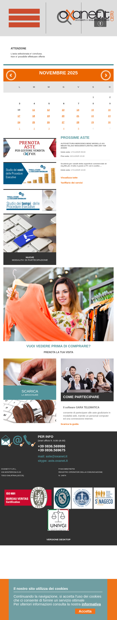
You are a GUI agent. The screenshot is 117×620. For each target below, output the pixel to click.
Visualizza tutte (69, 177)
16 (109, 109)
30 (109, 122)
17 (19, 115)
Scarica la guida (70, 424)
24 (19, 122)
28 (78, 122)
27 (63, 122)
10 (19, 109)
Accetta (85, 611)
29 (92, 122)
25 (33, 122)
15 (92, 109)
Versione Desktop (58, 539)
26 (48, 122)
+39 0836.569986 (51, 446)
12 (48, 109)
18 (33, 115)
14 (78, 109)
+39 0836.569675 (51, 450)
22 (92, 115)
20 (63, 115)
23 (109, 115)
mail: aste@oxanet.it (52, 456)
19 (48, 115)
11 (33, 109)
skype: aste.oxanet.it (53, 461)
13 (63, 109)
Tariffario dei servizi (72, 182)
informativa (91, 604)
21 (78, 115)
